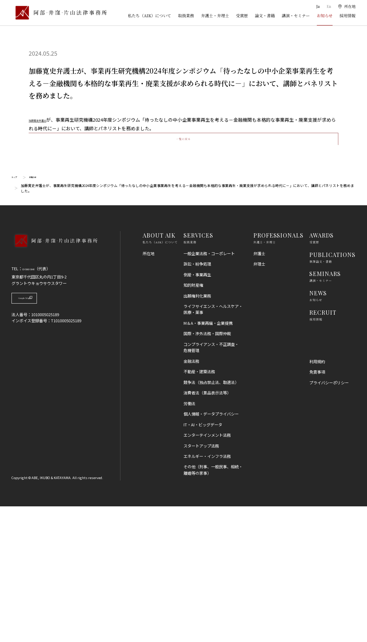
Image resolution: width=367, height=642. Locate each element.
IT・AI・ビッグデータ (203, 560)
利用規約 (317, 497)
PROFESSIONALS (278, 371)
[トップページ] (59, 12)
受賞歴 (242, 15)
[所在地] (346, 6)
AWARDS (321, 371)
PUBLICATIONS (332, 390)
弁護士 (259, 389)
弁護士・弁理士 (215, 15)
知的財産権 (193, 420)
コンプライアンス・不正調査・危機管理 (211, 483)
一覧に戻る (183, 269)
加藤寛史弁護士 (45, 119)
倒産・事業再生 (197, 410)
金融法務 (191, 497)
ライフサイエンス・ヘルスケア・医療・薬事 (213, 445)
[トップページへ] (54, 384)
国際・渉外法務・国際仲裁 (207, 469)
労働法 (189, 539)
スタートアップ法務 (201, 581)
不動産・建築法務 (199, 507)
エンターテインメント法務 (207, 570)
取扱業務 (186, 15)
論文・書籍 (265, 15)
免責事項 (317, 507)
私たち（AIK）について (149, 15)
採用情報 (347, 15)
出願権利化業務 (197, 431)
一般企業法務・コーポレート (209, 389)
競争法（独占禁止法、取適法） (211, 518)
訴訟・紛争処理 (197, 399)
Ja (317, 6)
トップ (16, 312)
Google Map (40, 436)
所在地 (148, 389)
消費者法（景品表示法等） (207, 528)
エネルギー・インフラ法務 (207, 592)
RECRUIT (323, 448)
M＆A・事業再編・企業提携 (208, 458)
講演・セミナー (296, 15)
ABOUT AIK (159, 371)
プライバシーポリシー (329, 518)
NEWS (318, 428)
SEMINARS (325, 409)
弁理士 (259, 399)
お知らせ (325, 15)
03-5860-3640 (34, 404)
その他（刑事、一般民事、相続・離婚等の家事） (213, 605)
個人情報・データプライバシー (211, 549)
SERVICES (198, 371)
